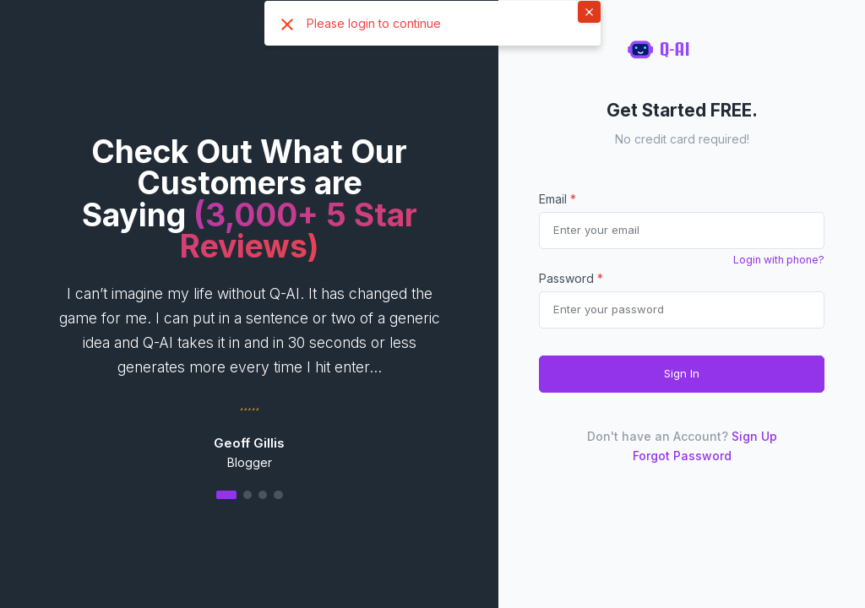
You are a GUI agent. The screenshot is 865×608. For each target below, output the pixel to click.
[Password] (681, 309)
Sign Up (754, 436)
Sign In (681, 373)
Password (571, 278)
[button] (249, 494)
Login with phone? (778, 259)
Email (557, 199)
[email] (681, 230)
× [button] (589, 11)
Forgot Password (682, 455)
